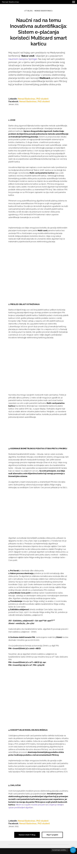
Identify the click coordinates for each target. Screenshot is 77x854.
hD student (43, 99)
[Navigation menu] (73, 2)
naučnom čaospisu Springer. (22, 59)
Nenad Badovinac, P (28, 99)
